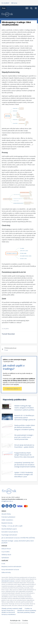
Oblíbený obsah (6, 554)
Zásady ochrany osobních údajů (12, 608)
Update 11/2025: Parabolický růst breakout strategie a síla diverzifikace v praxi (23, 474)
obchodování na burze (8, 581)
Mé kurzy (14, 3)
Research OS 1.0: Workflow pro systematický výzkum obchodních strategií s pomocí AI (24, 417)
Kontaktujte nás (15, 620)
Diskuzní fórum (6, 549)
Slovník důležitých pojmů (9, 529)
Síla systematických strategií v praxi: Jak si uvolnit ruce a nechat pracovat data (23, 437)
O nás (3, 563)
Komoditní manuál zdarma (10, 532)
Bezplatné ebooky (7, 523)
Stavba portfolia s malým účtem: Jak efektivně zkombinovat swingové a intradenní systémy (24, 427)
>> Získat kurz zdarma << (12, 389)
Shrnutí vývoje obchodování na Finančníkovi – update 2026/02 (24, 446)
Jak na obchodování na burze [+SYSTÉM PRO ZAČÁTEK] (18, 538)
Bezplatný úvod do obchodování (11, 566)
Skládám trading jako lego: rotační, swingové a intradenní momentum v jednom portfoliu (24, 408)
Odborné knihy (6, 572)
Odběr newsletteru (7, 520)
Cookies (25, 620)
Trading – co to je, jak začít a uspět (12, 526)
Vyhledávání (5, 558)
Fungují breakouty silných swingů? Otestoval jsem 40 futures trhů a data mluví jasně (24, 455)
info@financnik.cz (7, 501)
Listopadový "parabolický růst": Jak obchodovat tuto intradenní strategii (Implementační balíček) (24, 465)
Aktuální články (6, 514)
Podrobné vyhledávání (8, 517)
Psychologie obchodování (9, 535)
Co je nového (6, 552)
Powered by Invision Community (19, 623)
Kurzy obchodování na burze (10, 569)
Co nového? (5, 3)
